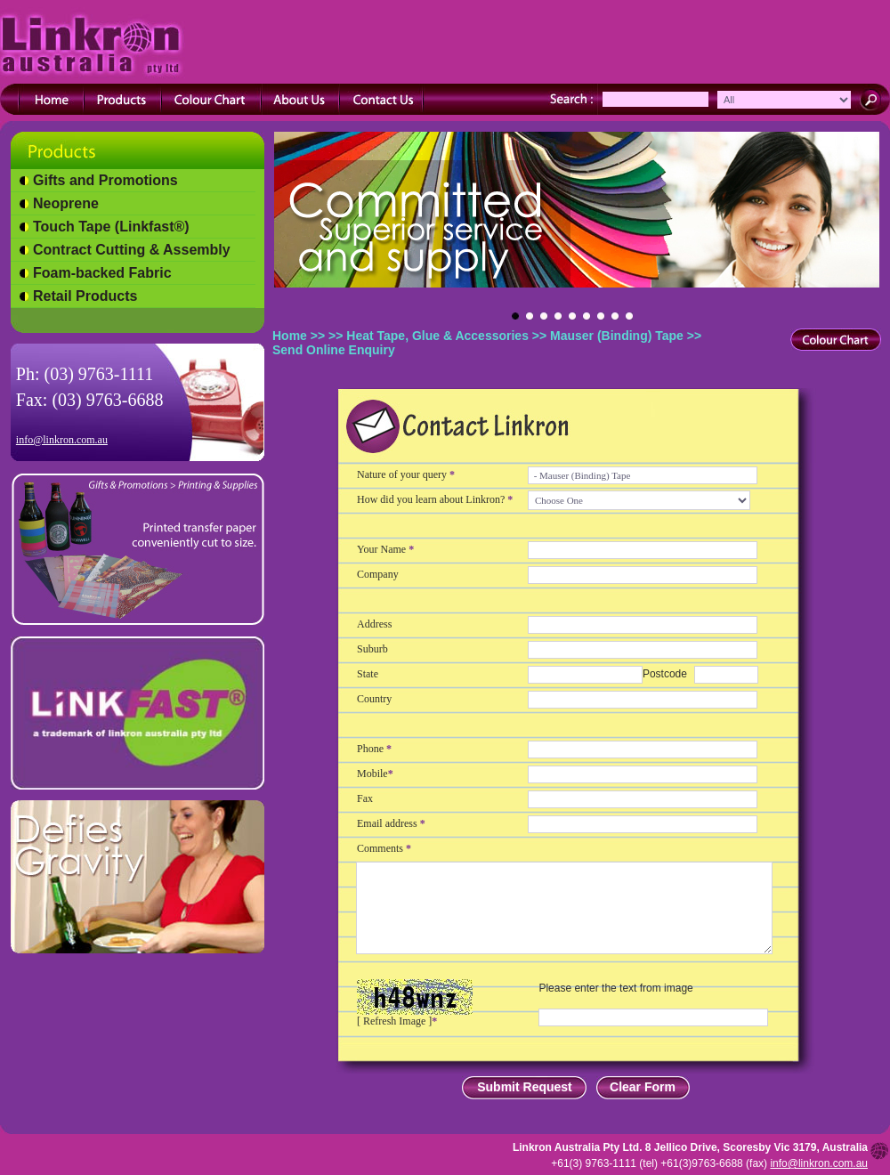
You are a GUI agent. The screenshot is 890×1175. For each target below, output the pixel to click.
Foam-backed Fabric (102, 272)
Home (289, 335)
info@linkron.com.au (62, 440)
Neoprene (66, 203)
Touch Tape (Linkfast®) (111, 226)
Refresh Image (394, 1021)
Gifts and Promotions (105, 180)
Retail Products (85, 296)
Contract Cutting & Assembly (132, 249)
